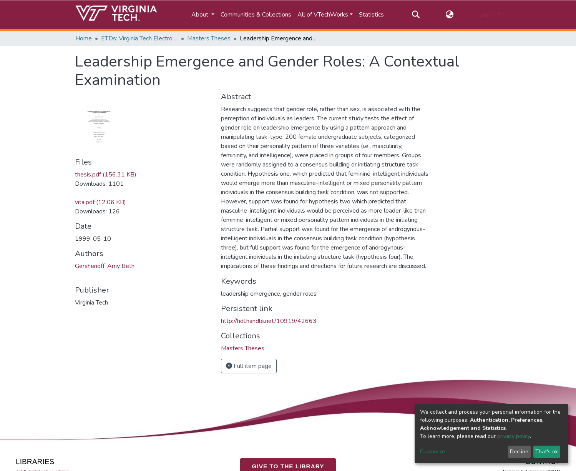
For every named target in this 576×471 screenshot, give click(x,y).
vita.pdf (100, 202)
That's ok (546, 451)
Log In (487, 14)
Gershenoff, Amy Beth (104, 266)
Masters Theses (209, 38)
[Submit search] (416, 14)
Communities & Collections (256, 14)
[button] (449, 14)
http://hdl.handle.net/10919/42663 (269, 321)
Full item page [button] (249, 366)
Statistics (371, 14)
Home (83, 38)
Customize (432, 451)
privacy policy (513, 436)
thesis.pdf (105, 174)
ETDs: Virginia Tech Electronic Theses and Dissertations (139, 38)
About (200, 14)
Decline (519, 451)
